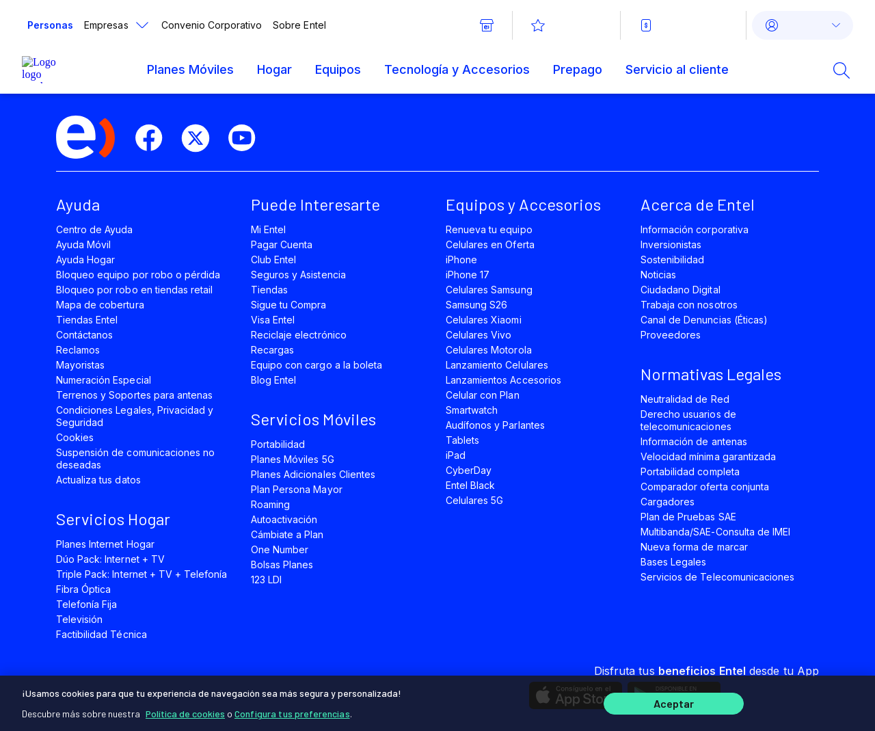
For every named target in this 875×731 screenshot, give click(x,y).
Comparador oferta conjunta (705, 486)
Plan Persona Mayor (296, 489)
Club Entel (273, 259)
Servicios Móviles (313, 419)
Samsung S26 (476, 304)
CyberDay (469, 470)
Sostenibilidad (673, 259)
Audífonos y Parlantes (495, 425)
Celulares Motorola (489, 350)
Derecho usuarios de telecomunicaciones (688, 420)
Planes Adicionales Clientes (313, 474)
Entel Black (470, 485)
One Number (279, 549)
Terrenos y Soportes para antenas (134, 395)
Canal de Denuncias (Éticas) (704, 319)
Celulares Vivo (479, 335)
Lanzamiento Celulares (497, 365)
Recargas (272, 350)
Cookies (75, 437)
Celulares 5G (474, 500)
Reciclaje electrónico (299, 335)
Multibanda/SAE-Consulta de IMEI (715, 531)
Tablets (462, 440)
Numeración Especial (103, 380)
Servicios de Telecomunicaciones (717, 577)
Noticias (658, 274)
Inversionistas (671, 244)
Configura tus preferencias (292, 710)
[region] (437, 701)
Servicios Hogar (113, 519)
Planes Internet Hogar (105, 544)
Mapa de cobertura (100, 304)
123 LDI (266, 579)
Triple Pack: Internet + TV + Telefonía (141, 574)
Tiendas (269, 289)
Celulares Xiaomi (484, 319)
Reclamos (78, 350)
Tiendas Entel (87, 319)
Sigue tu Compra (289, 304)
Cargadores (668, 501)
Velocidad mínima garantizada (708, 456)
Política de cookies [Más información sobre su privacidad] (185, 710)
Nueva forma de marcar (694, 547)
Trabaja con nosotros (689, 304)
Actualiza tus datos (98, 480)
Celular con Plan (483, 395)
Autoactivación (284, 519)
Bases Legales (673, 562)
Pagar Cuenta (281, 244)
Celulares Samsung (489, 289)
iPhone (461, 259)
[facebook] (154, 138)
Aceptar (674, 701)
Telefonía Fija (87, 604)
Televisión (79, 619)
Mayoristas (80, 365)
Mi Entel (268, 229)
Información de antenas (694, 441)
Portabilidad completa (690, 471)
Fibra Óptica (83, 589)
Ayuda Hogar (85, 259)
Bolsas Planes (282, 564)
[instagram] (294, 138)
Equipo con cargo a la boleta (316, 365)
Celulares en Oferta (490, 244)
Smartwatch (472, 410)
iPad (456, 455)
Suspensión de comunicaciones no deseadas (135, 458)
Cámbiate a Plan (287, 534)
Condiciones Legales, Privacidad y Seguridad (134, 416)
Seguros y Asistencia (298, 274)
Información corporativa (695, 229)
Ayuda (78, 204)
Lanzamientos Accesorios (503, 380)
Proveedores (671, 335)
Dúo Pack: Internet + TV (110, 559)
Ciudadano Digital (681, 289)
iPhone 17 (467, 274)
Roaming (270, 504)
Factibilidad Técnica (101, 634)
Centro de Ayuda (94, 229)
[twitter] (201, 138)
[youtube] (247, 138)
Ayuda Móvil (83, 244)
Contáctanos (84, 335)
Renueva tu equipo (489, 229)
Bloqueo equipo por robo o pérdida (138, 274)
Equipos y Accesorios (523, 204)
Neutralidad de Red (685, 399)
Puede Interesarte (315, 204)
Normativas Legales (711, 374)
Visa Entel (273, 319)
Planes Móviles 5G (292, 459)
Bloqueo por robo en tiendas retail (134, 289)
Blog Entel (273, 380)
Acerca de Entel (698, 204)
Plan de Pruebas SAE (688, 516)
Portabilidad (278, 444)
